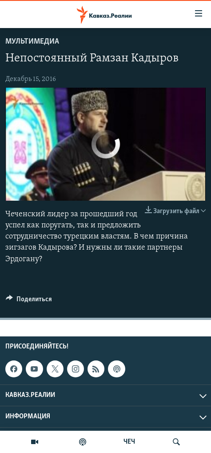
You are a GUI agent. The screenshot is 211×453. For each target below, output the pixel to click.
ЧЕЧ (129, 441)
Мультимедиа (32, 41)
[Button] (29, 301)
